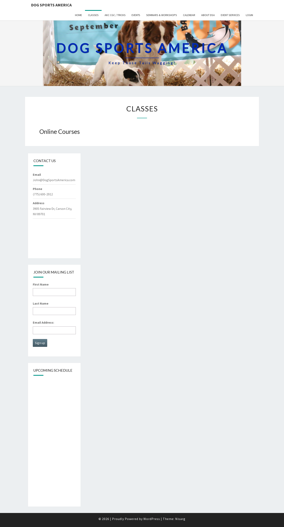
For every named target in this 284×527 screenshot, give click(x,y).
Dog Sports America (51, 4)
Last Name (40, 303)
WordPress (151, 519)
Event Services (230, 15)
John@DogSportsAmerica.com (54, 180)
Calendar (189, 15)
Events (136, 15)
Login (249, 15)
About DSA (208, 15)
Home (78, 15)
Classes (93, 15)
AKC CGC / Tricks (115, 15)
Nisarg (180, 519)
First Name (41, 284)
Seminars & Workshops (161, 15)
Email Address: (43, 322)
